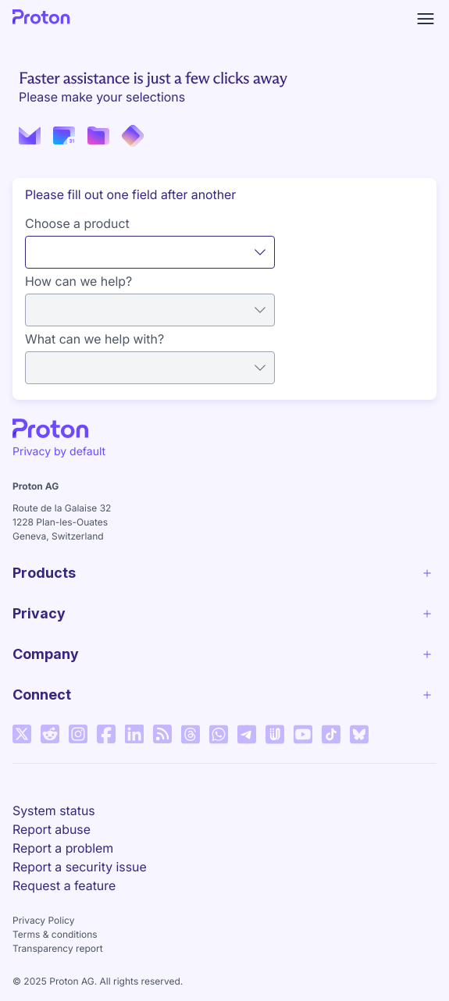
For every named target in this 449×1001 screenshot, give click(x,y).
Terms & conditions (55, 934)
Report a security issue (79, 867)
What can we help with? (94, 339)
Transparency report (57, 948)
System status (53, 810)
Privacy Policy (43, 920)
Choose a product (77, 223)
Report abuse (51, 829)
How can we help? (78, 281)
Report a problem (62, 848)
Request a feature (64, 885)
